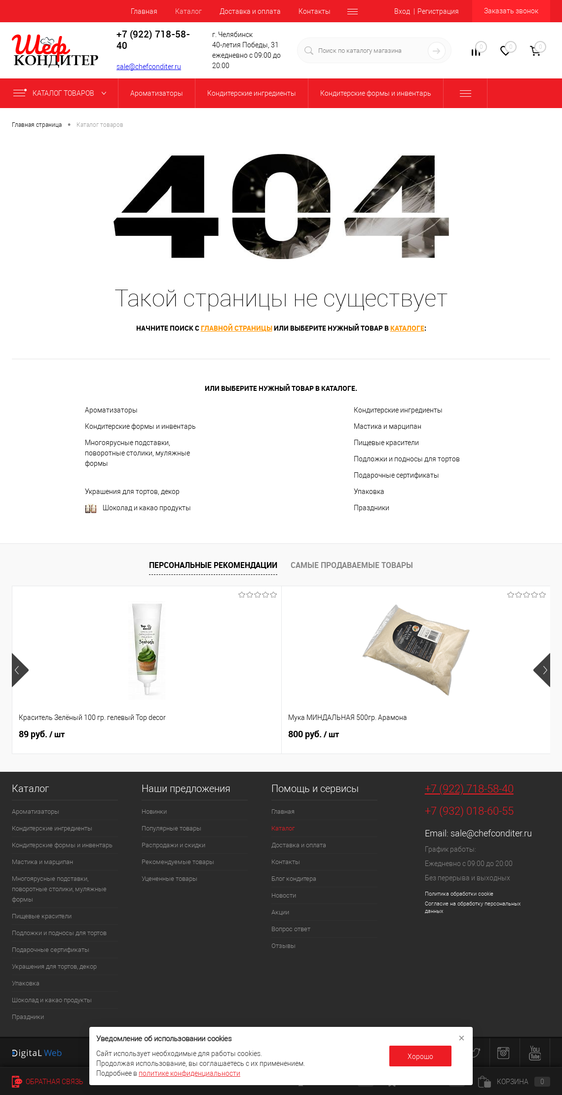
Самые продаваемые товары (352, 565)
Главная (144, 11)
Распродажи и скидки (173, 845)
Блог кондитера (293, 878)
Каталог (188, 11)
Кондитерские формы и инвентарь (140, 426)
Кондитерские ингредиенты (398, 410)
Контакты (315, 11)
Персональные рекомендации (213, 565)
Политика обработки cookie (459, 894)
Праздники (371, 508)
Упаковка (369, 491)
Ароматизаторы (111, 410)
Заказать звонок (511, 11)
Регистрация (438, 11)
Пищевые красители (386, 443)
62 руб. (400, 734)
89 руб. (42, 734)
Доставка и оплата (250, 11)
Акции (280, 912)
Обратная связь (47, 1082)
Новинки (154, 811)
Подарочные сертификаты (396, 475)
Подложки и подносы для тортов (407, 459)
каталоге (407, 328)
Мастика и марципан (387, 426)
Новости (283, 895)
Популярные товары (171, 828)
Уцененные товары (169, 878)
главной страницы (236, 328)
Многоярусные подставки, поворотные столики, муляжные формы (137, 453)
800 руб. (223, 734)
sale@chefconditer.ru (148, 67)
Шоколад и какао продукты (138, 508)
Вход (402, 11)
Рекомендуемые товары (178, 862)
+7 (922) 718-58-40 (469, 789)
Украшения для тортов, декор (132, 491)
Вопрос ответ (290, 929)
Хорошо (420, 1056)
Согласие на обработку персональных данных (473, 907)
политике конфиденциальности (189, 1073)
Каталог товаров (62, 93)
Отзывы (283, 945)
